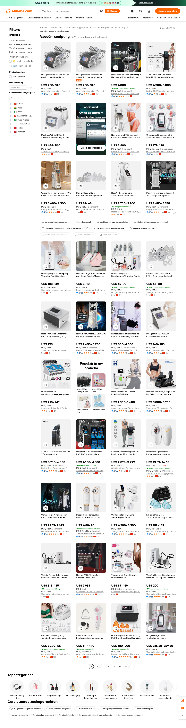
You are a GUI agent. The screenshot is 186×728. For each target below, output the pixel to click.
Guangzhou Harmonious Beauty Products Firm (91, 209)
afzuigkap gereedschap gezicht (114, 709)
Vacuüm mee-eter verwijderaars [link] (54, 31)
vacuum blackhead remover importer (96, 715)
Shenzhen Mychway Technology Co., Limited (56, 151)
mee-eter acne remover (129, 715)
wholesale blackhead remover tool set (151, 222)
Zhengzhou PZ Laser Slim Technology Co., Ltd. (161, 408)
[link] (182, 700)
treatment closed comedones (55, 235)
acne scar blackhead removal (55, 222)
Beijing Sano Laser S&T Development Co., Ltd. (126, 93)
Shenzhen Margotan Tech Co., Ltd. (91, 290)
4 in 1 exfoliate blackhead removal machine (105, 228)
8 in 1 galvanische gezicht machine (25, 709)
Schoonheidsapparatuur (77, 27)
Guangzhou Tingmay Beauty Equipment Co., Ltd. (161, 594)
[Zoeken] (112, 11)
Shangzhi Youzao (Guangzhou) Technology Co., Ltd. (161, 292)
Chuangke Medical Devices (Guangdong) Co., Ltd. (56, 654)
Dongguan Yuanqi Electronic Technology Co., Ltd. (126, 292)
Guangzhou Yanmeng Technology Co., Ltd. (91, 654)
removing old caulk (18, 715)
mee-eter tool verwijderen (58, 709)
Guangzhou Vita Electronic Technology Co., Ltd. (56, 594)
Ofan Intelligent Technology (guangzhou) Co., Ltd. (126, 468)
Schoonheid (56, 27)
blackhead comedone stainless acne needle (61, 228)
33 (126, 667)
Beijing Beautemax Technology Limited (56, 209)
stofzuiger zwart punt (43, 715)
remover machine (108, 235)
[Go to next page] (132, 666)
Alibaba (43, 27)
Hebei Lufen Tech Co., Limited (55, 531)
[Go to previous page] (85, 666)
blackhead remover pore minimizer (112, 222)
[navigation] (22, 347)
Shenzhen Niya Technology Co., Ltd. (126, 591)
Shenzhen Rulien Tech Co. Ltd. (55, 408)
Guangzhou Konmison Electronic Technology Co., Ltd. (56, 91)
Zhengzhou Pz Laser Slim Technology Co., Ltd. (126, 531)
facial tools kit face (85, 709)
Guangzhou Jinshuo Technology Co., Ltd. (56, 290)
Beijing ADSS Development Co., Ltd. (161, 91)
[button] (101, 11)
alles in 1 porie (66, 715)
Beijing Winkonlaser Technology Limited (126, 350)
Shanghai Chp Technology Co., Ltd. (56, 350)
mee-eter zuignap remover (142, 228)
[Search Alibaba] (70, 11)
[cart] (141, 11)
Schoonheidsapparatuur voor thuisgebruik (111, 27)
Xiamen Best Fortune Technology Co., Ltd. (91, 534)
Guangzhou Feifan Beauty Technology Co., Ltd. (161, 652)
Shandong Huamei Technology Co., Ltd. (126, 408)
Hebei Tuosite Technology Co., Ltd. (126, 212)
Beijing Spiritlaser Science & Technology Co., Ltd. (161, 209)
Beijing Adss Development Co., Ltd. (56, 468)
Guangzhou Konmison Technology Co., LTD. (91, 91)
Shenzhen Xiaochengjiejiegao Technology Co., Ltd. (161, 473)
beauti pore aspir (83, 222)
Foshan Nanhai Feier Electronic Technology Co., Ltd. (126, 654)
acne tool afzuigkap (143, 709)
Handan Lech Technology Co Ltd (161, 531)
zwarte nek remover (84, 235)
